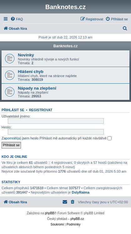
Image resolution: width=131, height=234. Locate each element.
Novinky (26, 55)
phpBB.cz (77, 219)
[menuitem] (16, 19)
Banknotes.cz (65, 46)
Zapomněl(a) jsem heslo (20, 138)
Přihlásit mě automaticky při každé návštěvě (75, 138)
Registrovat (40, 110)
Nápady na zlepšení (37, 88)
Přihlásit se (13, 110)
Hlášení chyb (30, 71)
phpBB (49, 213)
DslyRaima (80, 192)
